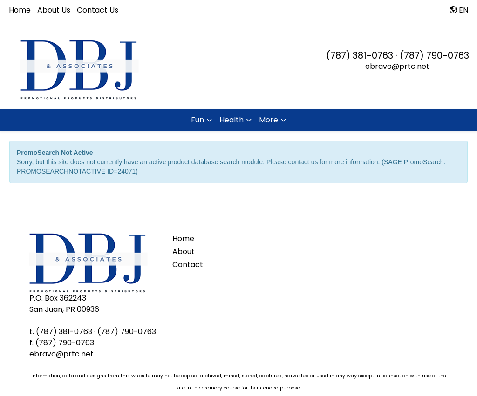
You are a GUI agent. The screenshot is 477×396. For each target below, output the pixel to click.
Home (20, 10)
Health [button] (231, 119)
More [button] (268, 119)
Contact (187, 264)
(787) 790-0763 (434, 55)
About (183, 251)
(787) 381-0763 (359, 55)
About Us (53, 10)
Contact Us (97, 10)
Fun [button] (197, 119)
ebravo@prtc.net (397, 66)
